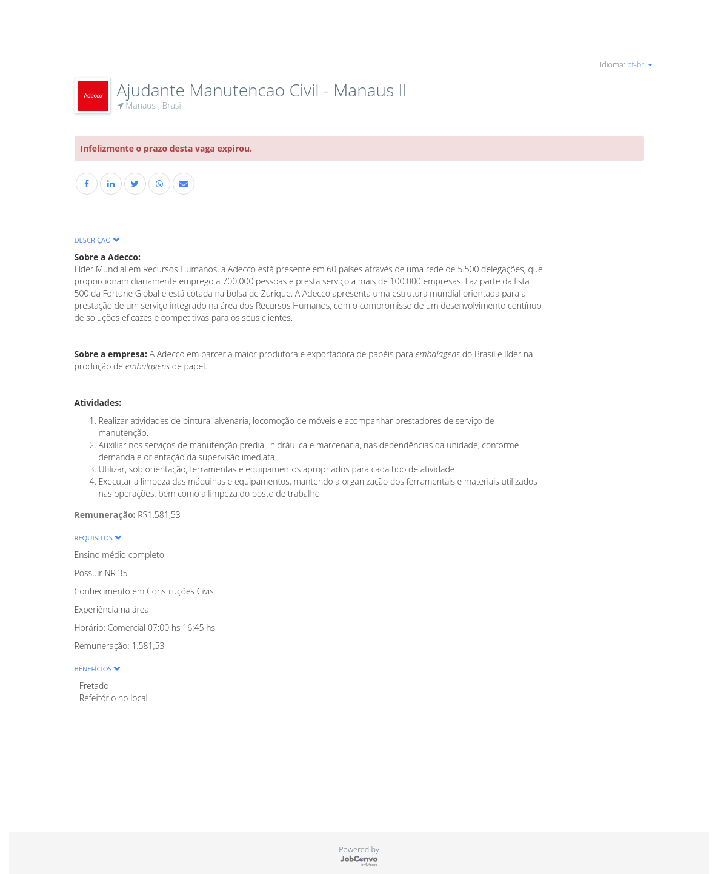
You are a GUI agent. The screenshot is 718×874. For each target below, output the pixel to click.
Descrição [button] (97, 239)
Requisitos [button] (98, 537)
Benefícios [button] (98, 668)
